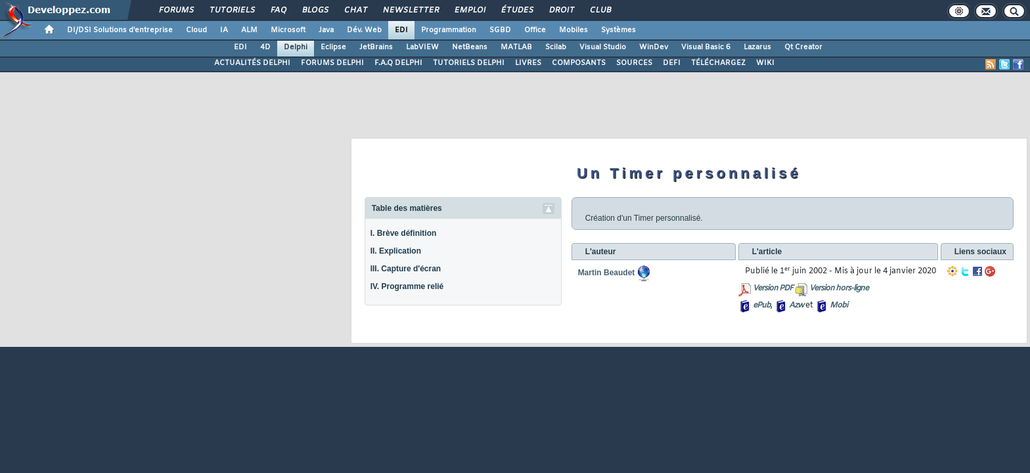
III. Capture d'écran (405, 268)
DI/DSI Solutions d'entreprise (120, 30)
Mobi (838, 305)
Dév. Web (364, 30)
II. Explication (395, 251)
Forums (175, 10)
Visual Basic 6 (705, 47)
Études (516, 10)
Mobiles (573, 30)
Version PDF (773, 288)
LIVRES (528, 63)
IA (224, 30)
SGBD (500, 30)
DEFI (672, 63)
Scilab (555, 47)
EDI (401, 30)
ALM (249, 30)
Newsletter (410, 10)
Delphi (295, 47)
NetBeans (469, 47)
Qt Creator (803, 47)
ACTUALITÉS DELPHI (252, 63)
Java (326, 30)
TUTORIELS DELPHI (468, 63)
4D (265, 47)
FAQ (278, 10)
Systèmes (618, 30)
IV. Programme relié (407, 286)
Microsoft (288, 30)
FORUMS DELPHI (332, 63)
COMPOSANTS (579, 63)
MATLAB (516, 47)
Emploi (469, 10)
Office (535, 30)
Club (600, 10)
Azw (796, 305)
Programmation (448, 30)
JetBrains (376, 47)
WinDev (653, 47)
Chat (355, 10)
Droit (561, 10)
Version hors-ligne (838, 288)
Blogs (314, 10)
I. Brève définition (403, 233)
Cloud (196, 30)
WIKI (765, 63)
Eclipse (333, 47)
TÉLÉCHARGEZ (718, 63)
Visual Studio (602, 47)
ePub (762, 305)
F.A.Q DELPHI (398, 63)
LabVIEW (422, 47)
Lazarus (757, 47)
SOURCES (634, 63)
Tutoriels (232, 10)
